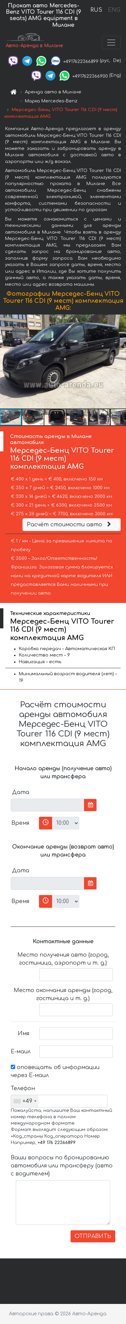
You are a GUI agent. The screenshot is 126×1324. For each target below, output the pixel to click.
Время (20, 823)
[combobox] (24, 1101)
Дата (20, 792)
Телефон (22, 1088)
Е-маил (21, 1052)
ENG (114, 10)
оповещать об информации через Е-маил (55, 1071)
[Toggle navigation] (111, 42)
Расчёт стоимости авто (70, 525)
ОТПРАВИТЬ (93, 1236)
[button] (120, 361)
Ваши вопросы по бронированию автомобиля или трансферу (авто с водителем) (62, 1166)
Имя (23, 1034)
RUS (96, 10)
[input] (47, 805)
